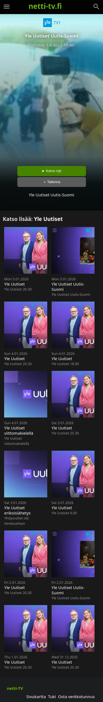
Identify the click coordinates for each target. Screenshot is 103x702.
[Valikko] (6, 6)
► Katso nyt (52, 170)
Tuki (52, 696)
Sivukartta (36, 696)
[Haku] (96, 6)
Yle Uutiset (48, 219)
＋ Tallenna (51, 182)
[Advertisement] (51, 105)
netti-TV (15, 688)
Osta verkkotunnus (76, 696)
